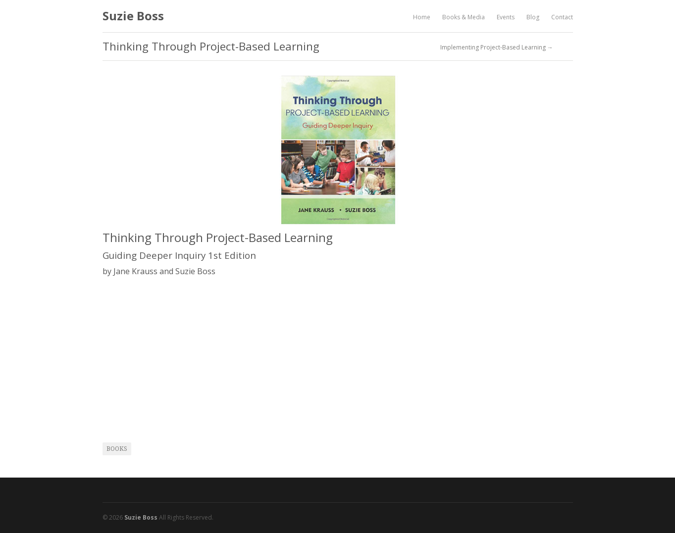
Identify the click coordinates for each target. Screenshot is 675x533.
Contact (562, 17)
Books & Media (463, 17)
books (116, 448)
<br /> (132, 352)
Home (421, 17)
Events (506, 17)
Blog (532, 17)
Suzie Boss (133, 15)
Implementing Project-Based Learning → (496, 47)
